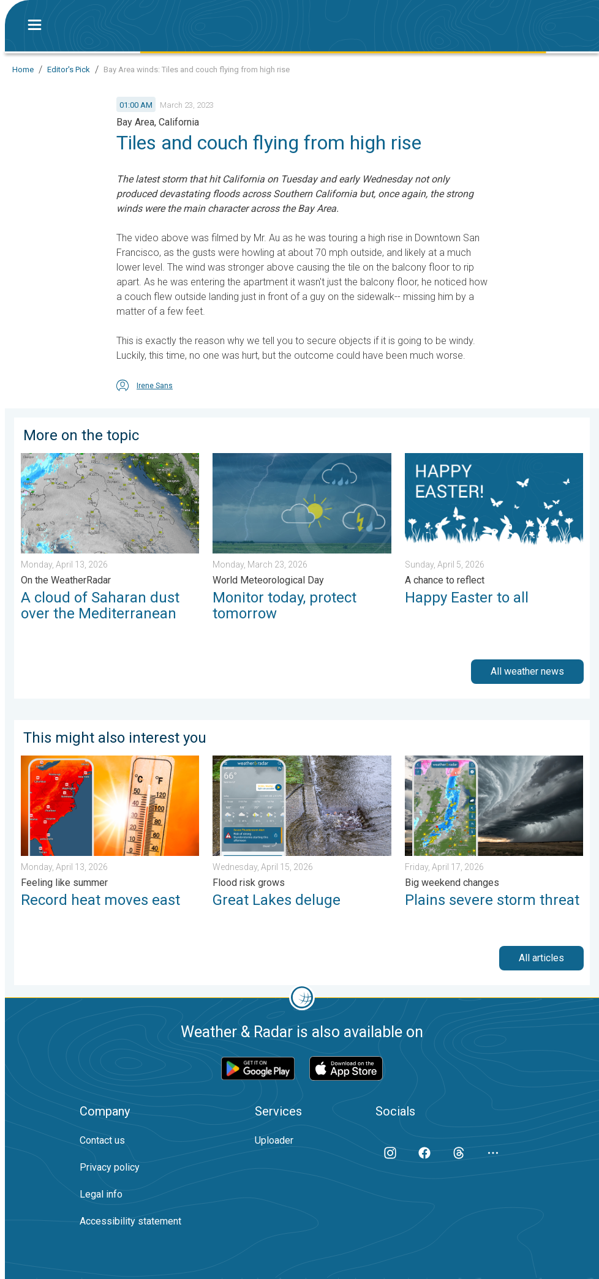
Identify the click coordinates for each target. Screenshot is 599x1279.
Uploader (274, 1140)
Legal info (101, 1194)
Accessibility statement (130, 1221)
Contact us (102, 1140)
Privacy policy (110, 1167)
